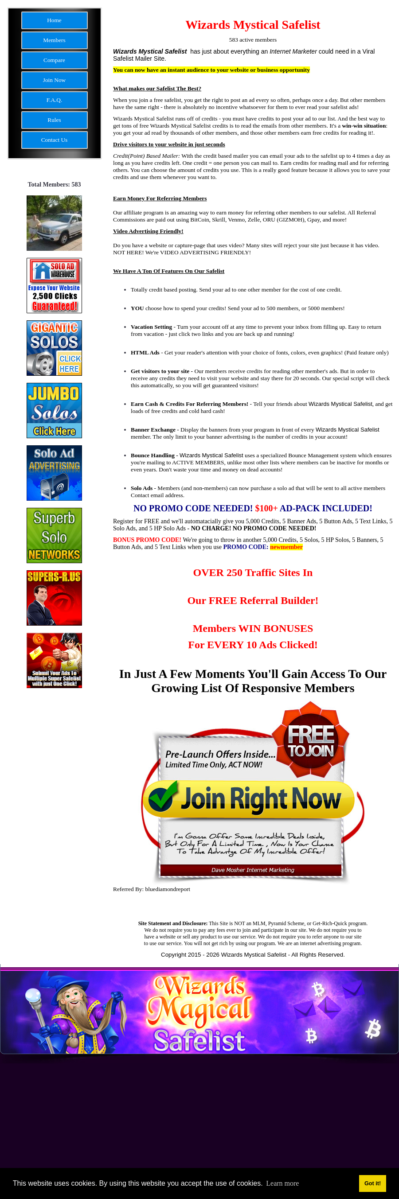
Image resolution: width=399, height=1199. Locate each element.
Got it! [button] (372, 1183)
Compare (54, 60)
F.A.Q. (55, 100)
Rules (54, 120)
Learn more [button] (282, 1183)
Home (54, 20)
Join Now (54, 80)
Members (54, 40)
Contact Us (54, 139)
